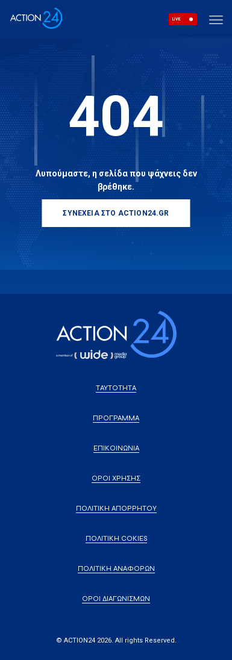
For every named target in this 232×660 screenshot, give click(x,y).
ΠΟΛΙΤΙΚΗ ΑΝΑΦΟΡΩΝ (116, 568)
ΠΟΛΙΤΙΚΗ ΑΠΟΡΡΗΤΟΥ (116, 508)
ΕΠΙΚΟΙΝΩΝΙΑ (116, 448)
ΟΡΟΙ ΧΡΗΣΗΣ (116, 478)
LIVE (176, 19)
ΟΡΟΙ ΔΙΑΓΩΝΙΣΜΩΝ (116, 598)
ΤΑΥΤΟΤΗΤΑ (116, 388)
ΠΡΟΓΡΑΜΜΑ (116, 418)
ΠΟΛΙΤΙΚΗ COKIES (116, 538)
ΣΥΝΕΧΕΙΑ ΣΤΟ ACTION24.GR (116, 213)
